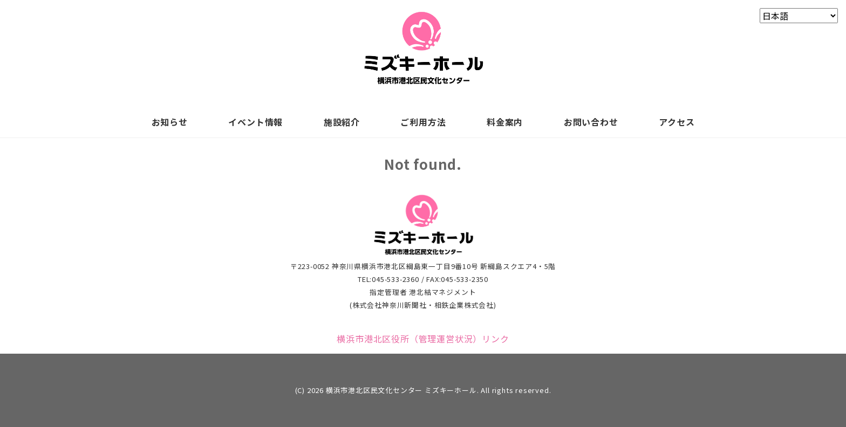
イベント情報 (255, 121)
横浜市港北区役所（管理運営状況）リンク (423, 338)
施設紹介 (342, 121)
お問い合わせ (591, 121)
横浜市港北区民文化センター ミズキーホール (401, 390)
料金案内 (505, 121)
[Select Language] (799, 15)
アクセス (676, 121)
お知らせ (170, 121)
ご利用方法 (423, 121)
